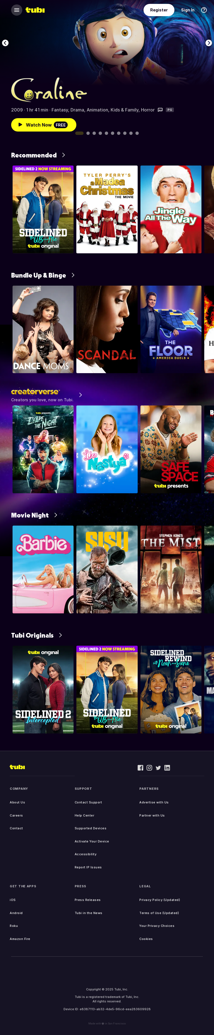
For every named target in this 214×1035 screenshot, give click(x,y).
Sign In (187, 10)
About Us (17, 802)
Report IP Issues (88, 867)
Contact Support (88, 802)
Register (159, 10)
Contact (16, 828)
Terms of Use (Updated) (159, 913)
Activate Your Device (92, 841)
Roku (14, 926)
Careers (16, 815)
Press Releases (88, 900)
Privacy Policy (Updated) (159, 900)
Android (16, 913)
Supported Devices (91, 828)
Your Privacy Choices (156, 926)
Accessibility (86, 854)
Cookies (146, 939)
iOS (13, 900)
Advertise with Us (154, 802)
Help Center (84, 815)
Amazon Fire (20, 939)
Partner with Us (152, 815)
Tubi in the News (89, 913)
